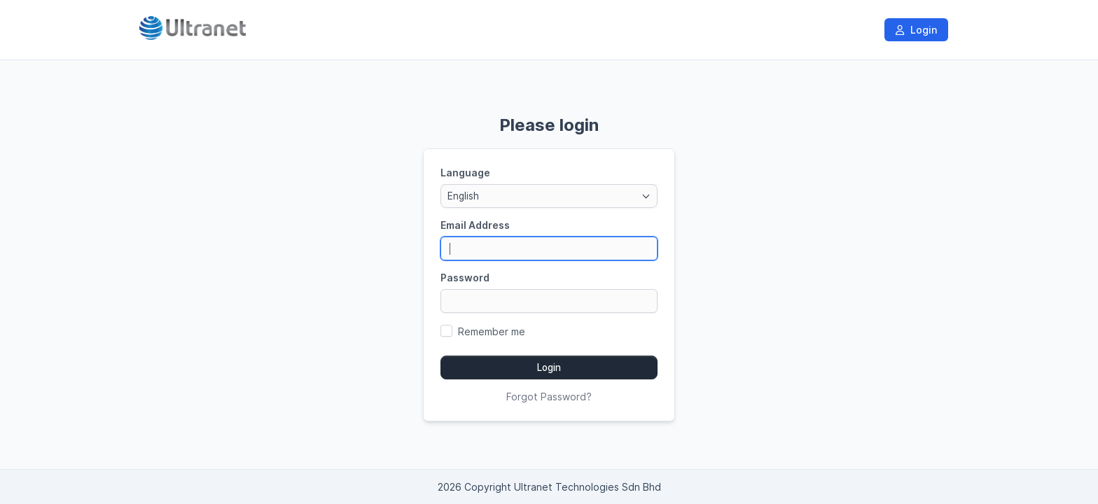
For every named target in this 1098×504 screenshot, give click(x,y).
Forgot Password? (549, 396)
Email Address (475, 225)
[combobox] (549, 196)
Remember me (491, 331)
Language (465, 172)
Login (916, 30)
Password (464, 278)
